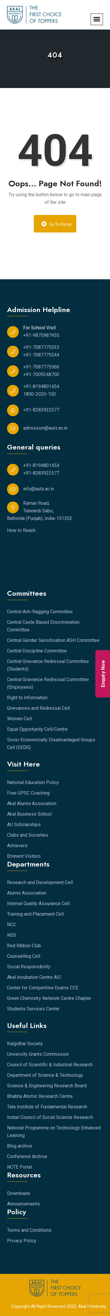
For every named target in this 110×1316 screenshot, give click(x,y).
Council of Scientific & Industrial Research (50, 1064)
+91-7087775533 (41, 347)
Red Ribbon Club (24, 945)
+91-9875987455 (41, 335)
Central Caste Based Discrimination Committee (43, 626)
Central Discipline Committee (37, 651)
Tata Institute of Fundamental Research (47, 1107)
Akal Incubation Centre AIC (34, 977)
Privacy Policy (21, 1240)
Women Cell (19, 718)
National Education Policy (33, 782)
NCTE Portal (19, 1167)
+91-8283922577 (41, 410)
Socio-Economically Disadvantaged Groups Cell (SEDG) (51, 743)
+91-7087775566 (41, 367)
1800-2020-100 (39, 394)
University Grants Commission (38, 1054)
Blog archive (19, 1146)
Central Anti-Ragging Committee (40, 611)
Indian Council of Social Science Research (50, 1117)
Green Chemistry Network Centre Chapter (49, 998)
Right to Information (27, 697)
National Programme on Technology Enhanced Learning (54, 1131)
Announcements (23, 1204)
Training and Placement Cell (35, 914)
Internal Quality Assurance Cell (38, 903)
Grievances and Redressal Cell (38, 708)
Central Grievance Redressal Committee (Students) (48, 665)
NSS (11, 935)
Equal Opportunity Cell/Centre (37, 729)
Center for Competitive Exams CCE (42, 988)
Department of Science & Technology (45, 1075)
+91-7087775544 (41, 355)
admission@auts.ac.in (45, 428)
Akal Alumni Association (31, 803)
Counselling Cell (23, 956)
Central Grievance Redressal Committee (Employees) (48, 683)
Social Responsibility (28, 966)
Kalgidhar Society (25, 1043)
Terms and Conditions (29, 1230)
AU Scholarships (24, 824)
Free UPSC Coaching (28, 793)
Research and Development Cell (40, 882)
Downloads (18, 1193)
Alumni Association (26, 893)
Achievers (17, 845)
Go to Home (56, 224)
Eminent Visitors (24, 856)
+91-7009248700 (41, 374)
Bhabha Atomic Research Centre (40, 1096)
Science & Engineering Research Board (47, 1085)
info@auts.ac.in (38, 489)
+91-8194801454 (41, 386)
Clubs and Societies (27, 835)
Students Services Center (33, 1009)
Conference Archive (27, 1156)
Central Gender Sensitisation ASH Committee (53, 640)
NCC (11, 924)
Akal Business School (29, 814)
